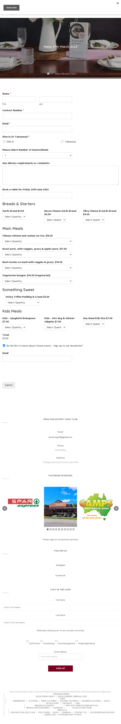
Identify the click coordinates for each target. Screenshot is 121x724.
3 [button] (53, 529)
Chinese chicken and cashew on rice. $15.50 (27, 236)
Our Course (44, 712)
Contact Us (81, 712)
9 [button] (71, 529)
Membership (19, 701)
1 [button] (48, 529)
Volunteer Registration (102, 712)
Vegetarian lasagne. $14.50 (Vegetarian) (26, 275)
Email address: (60, 655)
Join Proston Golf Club (22, 712)
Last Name (60, 615)
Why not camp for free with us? (82, 705)
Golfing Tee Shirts (69, 701)
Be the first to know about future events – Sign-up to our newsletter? (45, 346)
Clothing (33, 701)
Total (5, 335)
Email (6, 124)
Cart (77, 703)
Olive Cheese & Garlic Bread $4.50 (99, 213)
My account (52, 703)
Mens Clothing (49, 701)
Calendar (57, 708)
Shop (62, 698)
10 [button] (73, 529)
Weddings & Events (44, 705)
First (4, 104)
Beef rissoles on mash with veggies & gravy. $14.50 (32, 262)
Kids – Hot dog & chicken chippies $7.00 (59, 320)
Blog (56, 712)
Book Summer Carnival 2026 (72, 696)
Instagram (60, 565)
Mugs (107, 701)
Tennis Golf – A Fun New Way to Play (63, 714)
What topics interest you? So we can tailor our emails (60, 630)
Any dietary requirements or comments (26, 163)
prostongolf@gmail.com (60, 437)
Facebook (61, 576)
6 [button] (62, 529)
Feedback (66, 712)
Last (40, 104)
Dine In (10, 142)
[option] (25, 507)
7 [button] (65, 529)
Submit (9, 385)
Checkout (67, 703)
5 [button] (59, 529)
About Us (62, 710)
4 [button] (56, 529)
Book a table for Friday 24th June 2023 (25, 189)
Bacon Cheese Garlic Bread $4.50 (60, 213)
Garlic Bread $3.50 (13, 211)
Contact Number (13, 110)
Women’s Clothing (91, 701)
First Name (60, 600)
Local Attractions (82, 708)
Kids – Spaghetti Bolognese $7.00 (18, 320)
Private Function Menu (37, 708)
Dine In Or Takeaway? (16, 137)
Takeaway (70, 142)
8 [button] (68, 529)
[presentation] (26, 377)
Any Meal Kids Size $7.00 (97, 318)
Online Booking (61, 694)
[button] (4, 508)
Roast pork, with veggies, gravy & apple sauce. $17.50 (34, 249)
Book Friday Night (45, 696)
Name (6, 94)
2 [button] (50, 529)
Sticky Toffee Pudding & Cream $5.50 (27, 297)
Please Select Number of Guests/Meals (25, 150)
